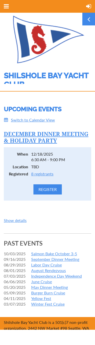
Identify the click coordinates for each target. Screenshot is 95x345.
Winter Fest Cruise (48, 304)
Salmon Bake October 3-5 (54, 253)
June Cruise (41, 281)
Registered (18, 173)
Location (20, 166)
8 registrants (42, 173)
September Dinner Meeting (55, 259)
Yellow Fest (41, 298)
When (22, 154)
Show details (15, 220)
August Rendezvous (48, 270)
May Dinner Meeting (49, 287)
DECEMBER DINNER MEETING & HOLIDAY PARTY (46, 137)
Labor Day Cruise (46, 264)
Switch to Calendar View (33, 119)
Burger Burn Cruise (48, 292)
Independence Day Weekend (56, 276)
